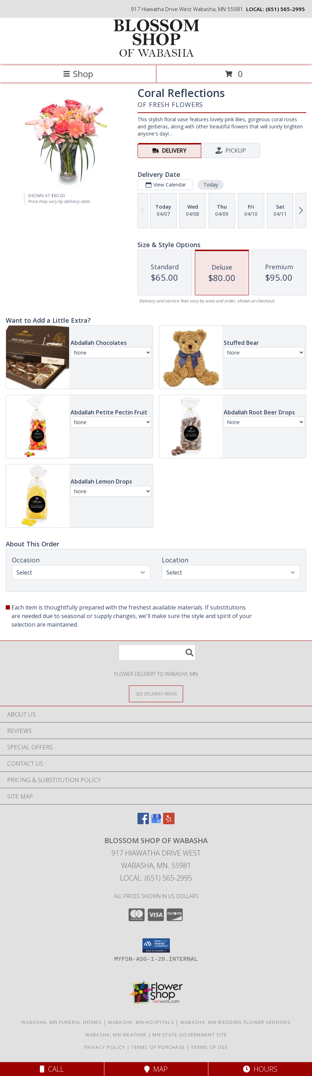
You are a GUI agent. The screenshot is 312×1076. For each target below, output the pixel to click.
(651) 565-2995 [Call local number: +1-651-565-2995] (285, 8)
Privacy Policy (104, 1047)
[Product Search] (157, 652)
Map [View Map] (156, 1069)
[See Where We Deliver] (156, 693)
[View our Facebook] (143, 822)
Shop (78, 74)
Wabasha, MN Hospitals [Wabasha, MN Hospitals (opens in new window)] (141, 1022)
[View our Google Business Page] (156, 822)
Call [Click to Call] (52, 1069)
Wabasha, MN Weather (116, 1034)
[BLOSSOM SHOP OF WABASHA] (156, 55)
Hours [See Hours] (260, 1069)
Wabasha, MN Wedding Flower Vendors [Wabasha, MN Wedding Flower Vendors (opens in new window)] (235, 1022)
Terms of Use (209, 1047)
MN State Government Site (189, 1034)
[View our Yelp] (169, 822)
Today (210, 184)
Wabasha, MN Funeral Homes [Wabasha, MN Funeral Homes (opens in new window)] (61, 1022)
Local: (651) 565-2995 (156, 878)
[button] (156, 945)
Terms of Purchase (158, 1047)
